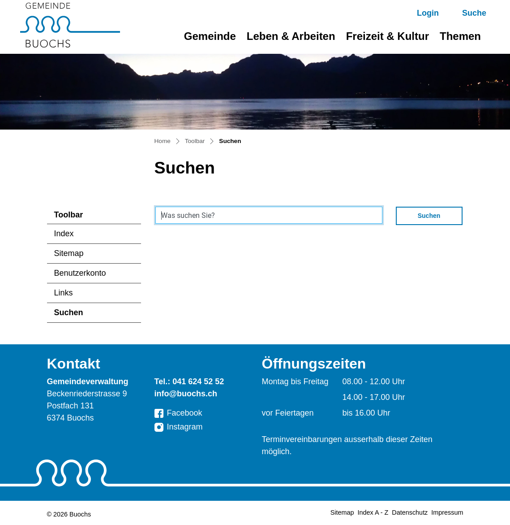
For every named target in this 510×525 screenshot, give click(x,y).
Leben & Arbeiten (291, 36)
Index (64, 233)
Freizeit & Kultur (387, 36)
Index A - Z (373, 512)
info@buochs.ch (186, 393)
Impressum (447, 512)
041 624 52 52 (198, 381)
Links (63, 292)
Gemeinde (210, 36)
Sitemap (69, 253)
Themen (460, 36)
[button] (466, 13)
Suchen (82, 315)
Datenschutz (410, 512)
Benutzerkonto (80, 273)
